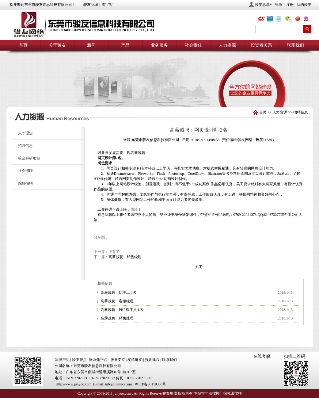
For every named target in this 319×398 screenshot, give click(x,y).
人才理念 (25, 133)
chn (299, 19)
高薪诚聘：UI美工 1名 (119, 292)
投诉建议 (152, 360)
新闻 (91, 45)
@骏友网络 (262, 19)
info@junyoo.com (118, 384)
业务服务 (159, 45)
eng (308, 19)
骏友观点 (79, 360)
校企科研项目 (29, 158)
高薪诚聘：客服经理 (117, 301)
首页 (23, 45)
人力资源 (227, 45)
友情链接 (134, 360)
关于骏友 (57, 45)
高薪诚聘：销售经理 (125, 257)
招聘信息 (300, 112)
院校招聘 (25, 183)
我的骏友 (304, 4)
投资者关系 (261, 45)
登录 (278, 4)
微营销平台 (98, 360)
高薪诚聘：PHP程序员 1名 (122, 310)
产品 (125, 45)
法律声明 (62, 360)
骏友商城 (90, 4)
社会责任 (193, 45)
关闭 (198, 267)
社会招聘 (25, 171)
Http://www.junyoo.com (74, 384)
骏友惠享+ (263, 4)
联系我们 (295, 45)
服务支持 (117, 360)
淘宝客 (107, 4)
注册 (290, 4)
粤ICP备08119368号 (150, 384)
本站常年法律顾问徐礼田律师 (218, 393)
